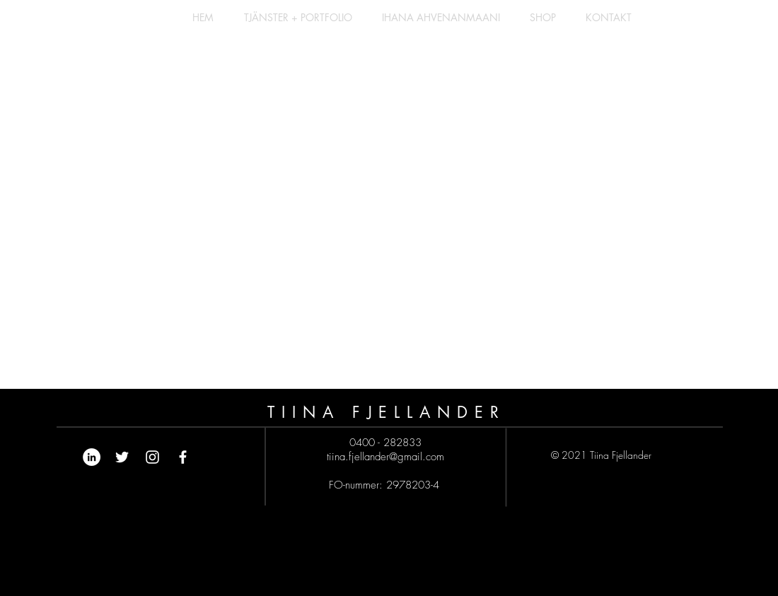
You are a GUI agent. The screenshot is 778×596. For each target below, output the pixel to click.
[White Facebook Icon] (183, 457)
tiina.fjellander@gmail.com (385, 457)
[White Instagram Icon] (152, 457)
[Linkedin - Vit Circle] (91, 457)
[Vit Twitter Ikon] (122, 457)
